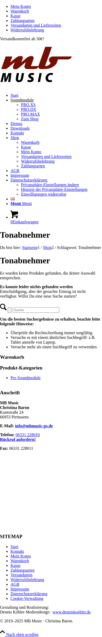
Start (14, 546)
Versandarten (21, 575)
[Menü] (21, 203)
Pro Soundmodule (25, 378)
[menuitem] (56, 6)
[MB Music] (51, 86)
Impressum (19, 589)
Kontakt (17, 551)
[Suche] (36, 310)
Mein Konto (20, 6)
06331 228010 (27, 435)
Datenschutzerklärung (28, 594)
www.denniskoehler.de (71, 612)
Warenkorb (19, 11)
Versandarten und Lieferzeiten (35, 25)
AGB (14, 584)
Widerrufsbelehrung (27, 30)
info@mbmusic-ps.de (34, 426)
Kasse (15, 16)
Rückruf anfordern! (18, 439)
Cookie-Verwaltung (26, 598)
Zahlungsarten (22, 20)
